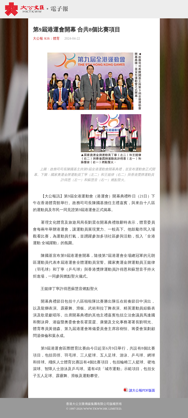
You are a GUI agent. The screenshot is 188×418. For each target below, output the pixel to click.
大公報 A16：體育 (46, 38)
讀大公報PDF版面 (142, 390)
